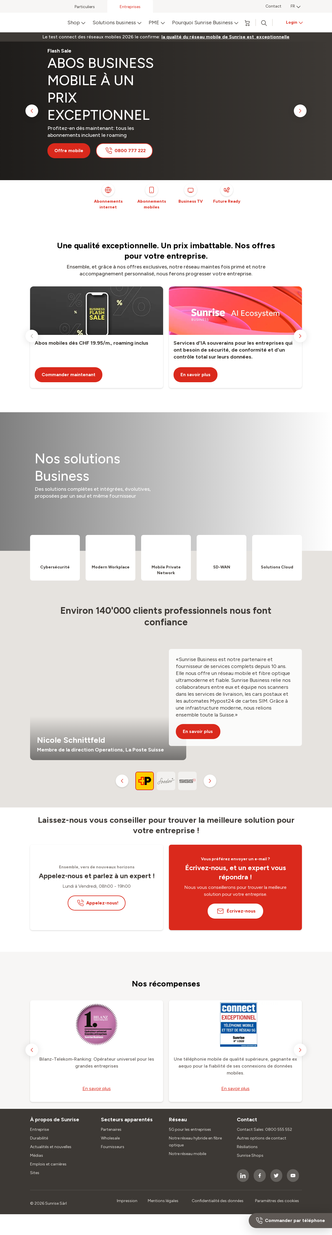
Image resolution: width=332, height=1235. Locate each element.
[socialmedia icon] (243, 1175)
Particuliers (85, 6)
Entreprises (130, 6)
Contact (273, 6)
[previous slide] (31, 111)
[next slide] (300, 111)
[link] (225, 36)
